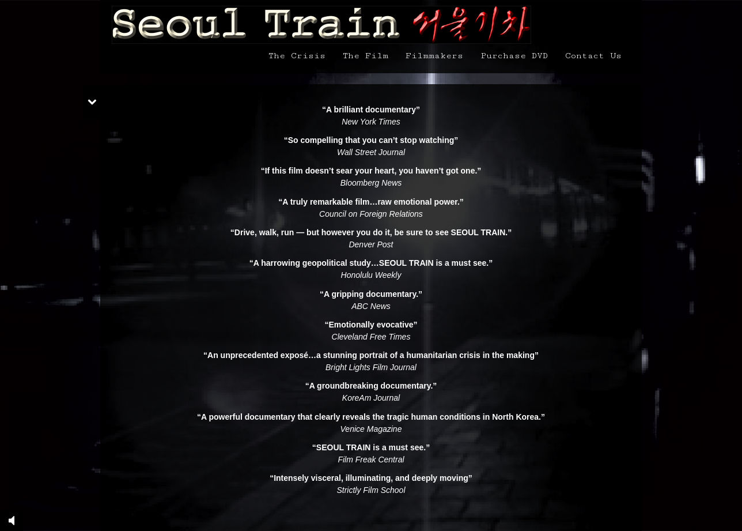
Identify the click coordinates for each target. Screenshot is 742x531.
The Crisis (296, 56)
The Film (365, 56)
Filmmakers (434, 56)
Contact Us (593, 56)
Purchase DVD (514, 56)
